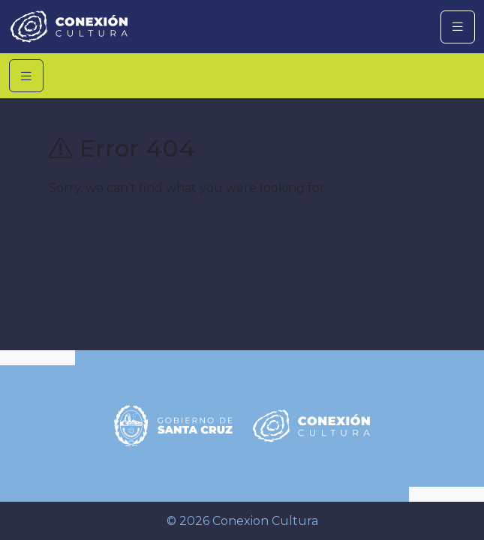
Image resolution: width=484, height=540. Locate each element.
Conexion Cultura (265, 521)
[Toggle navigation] (457, 27)
